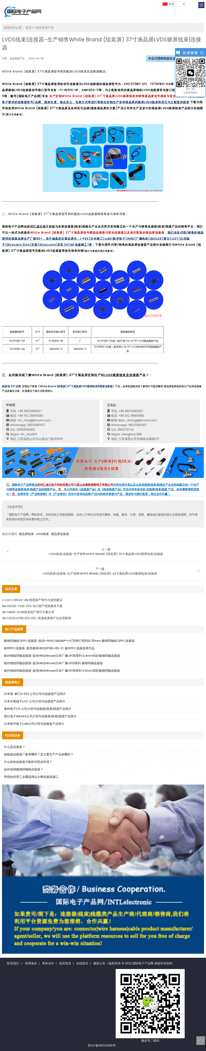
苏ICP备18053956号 (102, 1045)
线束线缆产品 (44, 27)
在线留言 (82, 963)
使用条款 (31, 963)
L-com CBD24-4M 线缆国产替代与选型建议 (32, 600)
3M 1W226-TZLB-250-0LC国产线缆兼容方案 (32, 606)
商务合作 (48, 963)
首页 (29, 27)
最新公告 (99, 963)
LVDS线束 (42, 534)
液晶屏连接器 (60, 534)
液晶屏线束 (26, 534)
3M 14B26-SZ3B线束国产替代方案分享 (28, 612)
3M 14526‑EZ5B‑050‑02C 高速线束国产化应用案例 (36, 618)
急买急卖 (65, 963)
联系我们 (13, 963)
